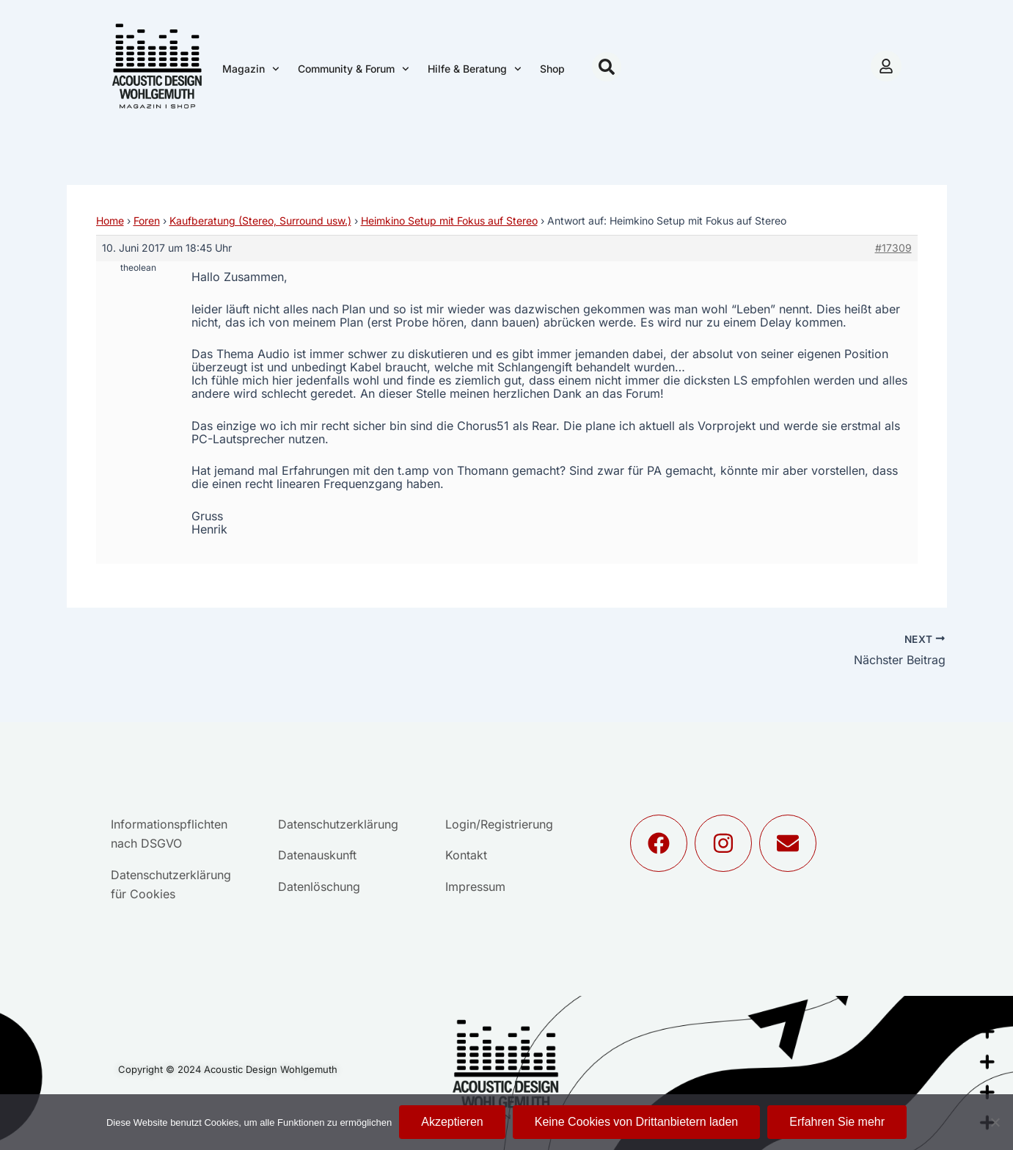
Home (110, 220)
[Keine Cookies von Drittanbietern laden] (994, 1122)
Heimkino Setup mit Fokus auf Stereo (449, 220)
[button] (606, 66)
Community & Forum (353, 69)
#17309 (893, 247)
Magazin (250, 69)
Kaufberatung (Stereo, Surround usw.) (260, 220)
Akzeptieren (452, 1122)
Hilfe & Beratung (475, 69)
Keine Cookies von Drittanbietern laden (637, 1122)
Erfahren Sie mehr (837, 1122)
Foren (147, 220)
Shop (552, 68)
